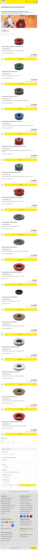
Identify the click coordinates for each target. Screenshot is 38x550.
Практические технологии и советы (26, 505)
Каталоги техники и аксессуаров (26, 499)
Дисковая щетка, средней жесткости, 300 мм (12, 272)
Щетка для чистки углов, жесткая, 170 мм (11, 172)
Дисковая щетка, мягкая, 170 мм (9, 96)
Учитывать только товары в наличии (9, 457)
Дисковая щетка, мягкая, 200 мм (9, 247)
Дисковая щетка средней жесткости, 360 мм (12, 421)
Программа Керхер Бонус (5, 503)
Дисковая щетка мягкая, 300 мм (9, 322)
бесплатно (25, 524)
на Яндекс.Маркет (26, 528)
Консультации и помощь (24, 501)
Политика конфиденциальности (7, 507)
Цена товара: (4, 459)
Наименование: (5, 451)
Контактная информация (5, 511)
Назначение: (4, 464)
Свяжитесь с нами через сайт (26, 521)
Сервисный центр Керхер (24, 513)
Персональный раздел (24, 498)
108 (13, 34)
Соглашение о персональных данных (8, 505)
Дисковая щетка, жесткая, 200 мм (10, 222)
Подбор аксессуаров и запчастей (26, 509)
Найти (27, 485)
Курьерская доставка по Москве (7, 534)
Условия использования (5, 509)
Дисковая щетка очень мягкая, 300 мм (11, 346)
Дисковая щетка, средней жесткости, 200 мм (12, 197)
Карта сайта (3, 513)
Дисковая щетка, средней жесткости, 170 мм (12, 46)
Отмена (10, 485)
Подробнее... (18, 548)
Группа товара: (4, 469)
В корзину (21, 59)
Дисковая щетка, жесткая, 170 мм (10, 71)
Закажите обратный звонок (25, 522)
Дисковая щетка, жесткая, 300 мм (10, 297)
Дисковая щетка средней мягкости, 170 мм (12, 121)
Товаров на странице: (6, 479)
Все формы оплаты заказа (6, 528)
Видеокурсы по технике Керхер (26, 507)
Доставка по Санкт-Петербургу (6, 536)
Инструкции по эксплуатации (25, 503)
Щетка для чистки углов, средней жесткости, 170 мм (14, 146)
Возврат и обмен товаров (5, 501)
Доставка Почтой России (5, 540)
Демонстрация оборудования (25, 511)
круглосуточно (26, 534)
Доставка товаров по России (6, 538)
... (10, 34)
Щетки (10, 48)
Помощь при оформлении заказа (7, 498)
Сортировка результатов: (6, 474)
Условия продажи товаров (5, 499)
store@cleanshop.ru (24, 536)
